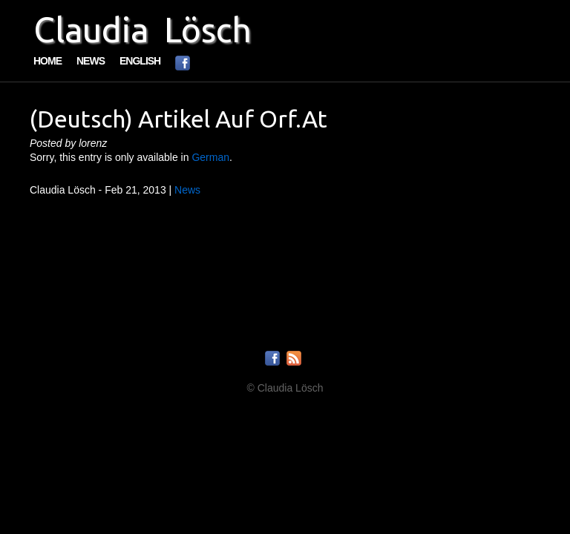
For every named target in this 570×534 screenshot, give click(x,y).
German (210, 157)
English (139, 61)
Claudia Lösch (142, 29)
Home (47, 61)
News (90, 61)
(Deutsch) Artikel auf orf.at (178, 118)
